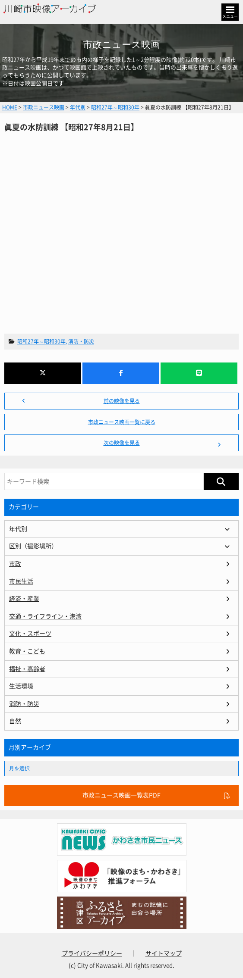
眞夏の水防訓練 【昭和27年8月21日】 (121, 223)
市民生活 (21, 581)
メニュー (230, 16)
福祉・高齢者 (27, 669)
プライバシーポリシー (92, 953)
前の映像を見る (122, 400)
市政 (15, 564)
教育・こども (27, 651)
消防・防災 (81, 341)
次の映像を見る (122, 442)
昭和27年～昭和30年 (41, 341)
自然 (15, 721)
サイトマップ (163, 953)
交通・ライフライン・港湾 (45, 616)
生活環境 (21, 686)
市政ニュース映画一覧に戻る (121, 422)
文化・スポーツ (30, 634)
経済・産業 (24, 599)
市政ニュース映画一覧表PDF (121, 795)
